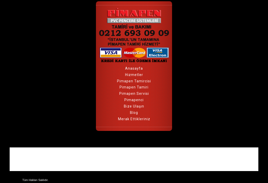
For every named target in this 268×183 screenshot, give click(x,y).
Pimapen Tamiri (134, 87)
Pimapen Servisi (134, 94)
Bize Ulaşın (134, 106)
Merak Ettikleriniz (134, 119)
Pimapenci (134, 100)
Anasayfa (134, 68)
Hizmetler (134, 75)
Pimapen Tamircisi (134, 81)
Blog (134, 113)
